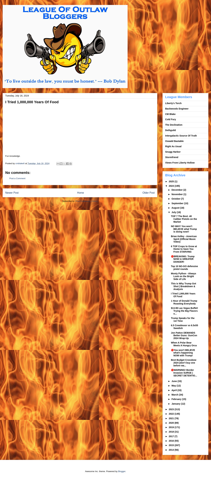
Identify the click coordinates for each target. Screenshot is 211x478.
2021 (172, 418)
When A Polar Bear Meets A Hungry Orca (184, 344)
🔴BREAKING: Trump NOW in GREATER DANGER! (183, 259)
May (174, 385)
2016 (172, 440)
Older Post (148, 192)
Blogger (121, 471)
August (175, 207)
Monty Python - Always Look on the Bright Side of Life (183, 276)
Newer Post (12, 192)
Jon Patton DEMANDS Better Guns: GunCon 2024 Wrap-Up (184, 335)
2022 (172, 413)
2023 (172, 409)
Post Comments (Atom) (86, 201)
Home (80, 192)
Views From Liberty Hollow (180, 162)
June (174, 381)
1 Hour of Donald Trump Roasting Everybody (184, 302)
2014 (172, 450)
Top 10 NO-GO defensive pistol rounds (184, 267)
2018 (172, 431)
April (174, 390)
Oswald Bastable (174, 141)
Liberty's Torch (173, 103)
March (175, 394)
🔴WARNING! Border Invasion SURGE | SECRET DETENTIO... (184, 373)
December (177, 190)
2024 (172, 186)
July (174, 212)
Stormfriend (171, 157)
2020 (172, 423)
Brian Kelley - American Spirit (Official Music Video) (184, 239)
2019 (172, 427)
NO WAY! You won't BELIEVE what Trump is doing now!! (184, 229)
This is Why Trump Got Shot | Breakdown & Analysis (183, 286)
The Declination (173, 124)
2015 (172, 445)
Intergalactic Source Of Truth (181, 135)
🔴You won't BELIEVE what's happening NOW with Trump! (183, 353)
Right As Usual (173, 146)
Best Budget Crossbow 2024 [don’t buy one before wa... (183, 363)
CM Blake (170, 114)
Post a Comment (17, 178)
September (177, 203)
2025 (172, 181)
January (176, 403)
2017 (172, 436)
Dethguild (170, 130)
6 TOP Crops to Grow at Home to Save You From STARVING (184, 249)
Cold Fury (170, 119)
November (177, 194)
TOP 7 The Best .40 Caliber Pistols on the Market (184, 219)
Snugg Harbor (173, 151)
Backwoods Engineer (177, 108)
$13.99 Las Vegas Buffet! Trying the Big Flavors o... (184, 311)
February (176, 399)
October (176, 198)
